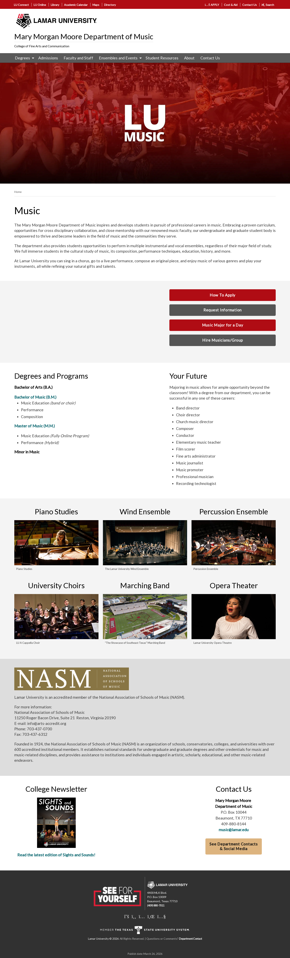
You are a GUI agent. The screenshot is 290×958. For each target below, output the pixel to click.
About (189, 58)
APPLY (212, 4)
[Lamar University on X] (126, 916)
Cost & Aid (230, 4)
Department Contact (190, 938)
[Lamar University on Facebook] (134, 916)
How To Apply (222, 295)
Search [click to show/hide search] (268, 4)
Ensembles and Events (118, 58)
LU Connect (21, 4)
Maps (95, 4)
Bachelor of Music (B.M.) (35, 397)
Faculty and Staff (78, 58)
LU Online (40, 4)
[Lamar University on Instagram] (142, 916)
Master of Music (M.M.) (34, 426)
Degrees (22, 58)
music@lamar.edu (234, 829)
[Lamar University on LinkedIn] (151, 916)
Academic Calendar (76, 4)
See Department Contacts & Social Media (233, 846)
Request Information (222, 310)
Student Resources (162, 58)
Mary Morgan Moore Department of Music (83, 36)
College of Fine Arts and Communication (41, 46)
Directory (110, 4)
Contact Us (249, 4)
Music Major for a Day (222, 325)
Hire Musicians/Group (222, 340)
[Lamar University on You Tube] (161, 916)
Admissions (48, 58)
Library (55, 4)
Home (18, 191)
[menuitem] (23, 58)
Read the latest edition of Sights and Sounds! (56, 855)
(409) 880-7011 (155, 905)
